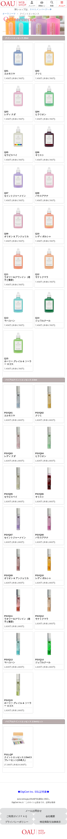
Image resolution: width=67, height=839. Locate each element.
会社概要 (50, 816)
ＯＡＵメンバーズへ (41, 9)
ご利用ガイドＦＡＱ (16, 816)
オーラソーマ (8, 14)
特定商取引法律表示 (50, 822)
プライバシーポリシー (16, 822)
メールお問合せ (33, 811)
